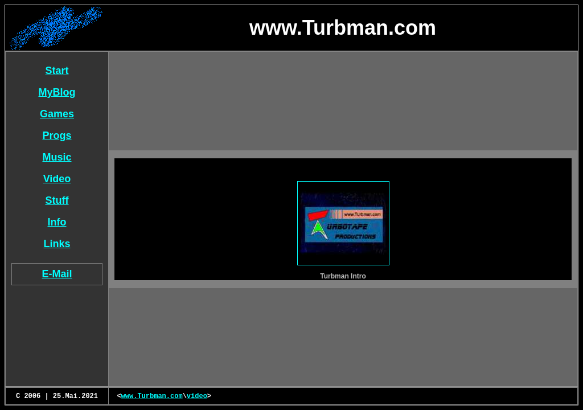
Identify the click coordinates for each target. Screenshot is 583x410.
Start (56, 70)
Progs (56, 135)
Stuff (57, 200)
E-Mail (57, 274)
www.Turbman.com (152, 396)
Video (57, 178)
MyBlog (57, 92)
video (197, 396)
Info (57, 222)
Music (56, 157)
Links (56, 243)
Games (57, 114)
